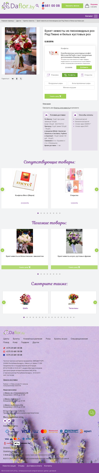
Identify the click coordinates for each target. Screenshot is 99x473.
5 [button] (50, 213)
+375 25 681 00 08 (14, 355)
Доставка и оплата (34, 466)
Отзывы (21, 466)
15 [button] (67, 317)
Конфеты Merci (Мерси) (24, 195)
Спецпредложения (79, 339)
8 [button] (59, 213)
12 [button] (58, 317)
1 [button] (38, 213)
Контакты (48, 466)
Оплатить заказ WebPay (13, 448)
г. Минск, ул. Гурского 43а (13, 405)
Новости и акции (9, 466)
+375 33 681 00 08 (14, 351)
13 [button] (61, 317)
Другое (35, 342)
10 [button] (52, 317)
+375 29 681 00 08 (14, 348)
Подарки (25, 342)
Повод (6, 342)
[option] (21, 51)
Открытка (74, 195)
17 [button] (73, 317)
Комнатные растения (32, 339)
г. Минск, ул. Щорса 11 (11, 399)
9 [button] (49, 317)
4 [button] (47, 213)
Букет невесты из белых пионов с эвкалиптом (25, 256)
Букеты (16, 339)
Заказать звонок (72, 6)
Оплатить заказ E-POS (12, 451)
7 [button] (56, 213)
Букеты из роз (60, 339)
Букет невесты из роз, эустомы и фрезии (74, 256)
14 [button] (64, 317)
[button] (2, 189)
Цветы (6, 339)
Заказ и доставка (10, 380)
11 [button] (55, 317)
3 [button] (44, 213)
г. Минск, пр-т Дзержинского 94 (15, 393)
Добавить (84, 67)
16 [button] (70, 317)
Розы (48, 339)
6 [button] (53, 213)
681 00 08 (52, 6)
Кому (15, 342)
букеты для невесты (62, 108)
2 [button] (41, 213)
